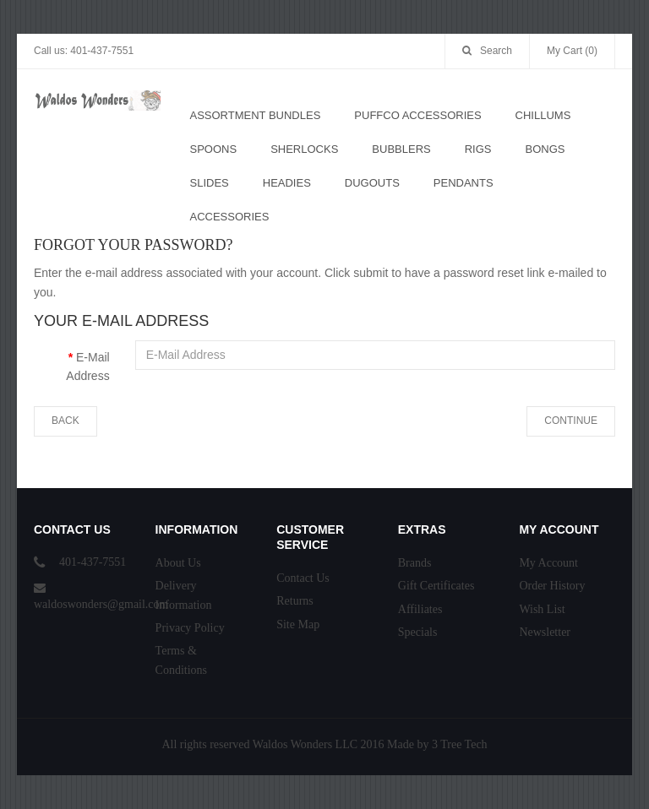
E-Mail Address (87, 366)
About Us (178, 563)
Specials (418, 632)
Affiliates (420, 609)
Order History (552, 585)
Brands (415, 563)
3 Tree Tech (460, 744)
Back (65, 420)
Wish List (541, 609)
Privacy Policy (190, 628)
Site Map (297, 624)
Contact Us (303, 578)
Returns (295, 601)
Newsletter (544, 632)
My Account (548, 563)
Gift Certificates (436, 585)
